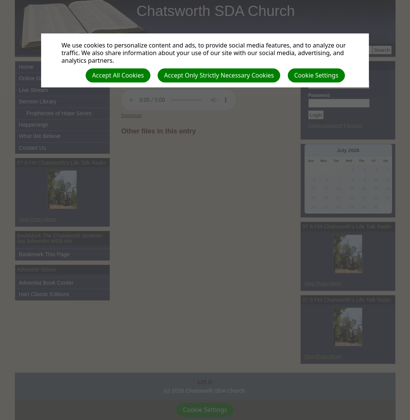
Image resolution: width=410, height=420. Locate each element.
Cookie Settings (316, 75)
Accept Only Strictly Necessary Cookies (219, 75)
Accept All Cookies (118, 75)
